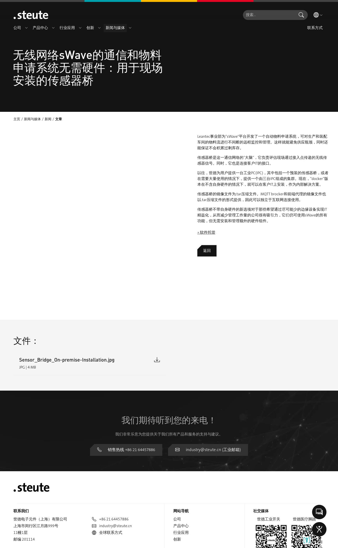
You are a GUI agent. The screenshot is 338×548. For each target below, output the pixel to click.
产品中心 (181, 477)
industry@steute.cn (112, 477)
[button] (26, 27)
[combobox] (269, 15)
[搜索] (269, 15)
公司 (177, 470)
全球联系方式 (107, 484)
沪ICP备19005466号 (169, 520)
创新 (177, 490)
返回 (207, 250)
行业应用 (181, 484)
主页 (16, 119)
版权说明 (298, 541)
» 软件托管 (206, 232)
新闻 (48, 119)
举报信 (319, 541)
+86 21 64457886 (110, 470)
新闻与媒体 (32, 119)
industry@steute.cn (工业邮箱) (207, 401)
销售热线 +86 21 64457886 (128, 401)
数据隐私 (276, 541)
